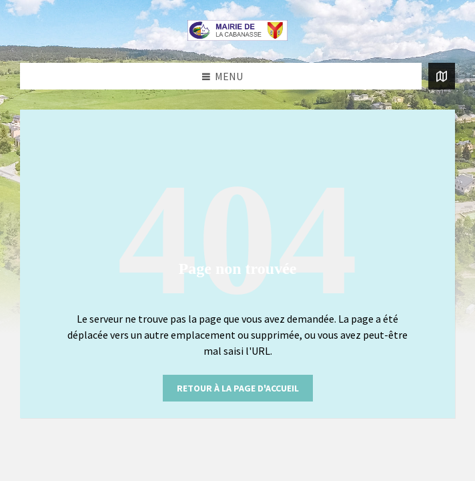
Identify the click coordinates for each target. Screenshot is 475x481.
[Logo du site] (237, 36)
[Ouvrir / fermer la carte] (441, 76)
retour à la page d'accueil (238, 388)
